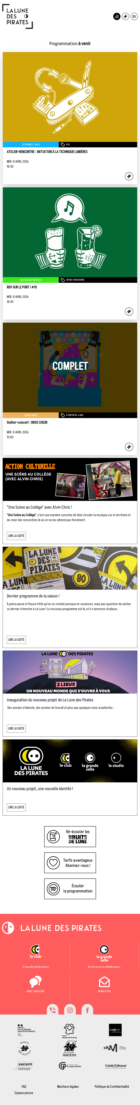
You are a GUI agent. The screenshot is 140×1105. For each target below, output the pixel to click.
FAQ (24, 1086)
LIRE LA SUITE (16, 536)
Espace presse (24, 1093)
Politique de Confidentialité (112, 1086)
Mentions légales (68, 1086)
